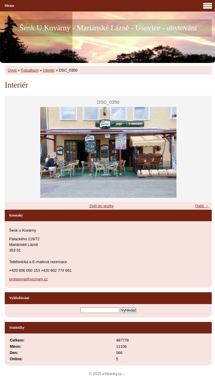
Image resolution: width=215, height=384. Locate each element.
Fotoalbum (29, 70)
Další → (202, 206)
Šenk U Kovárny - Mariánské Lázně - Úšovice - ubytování (108, 27)
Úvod (12, 70)
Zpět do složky (101, 206)
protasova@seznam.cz (28, 279)
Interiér (49, 70)
